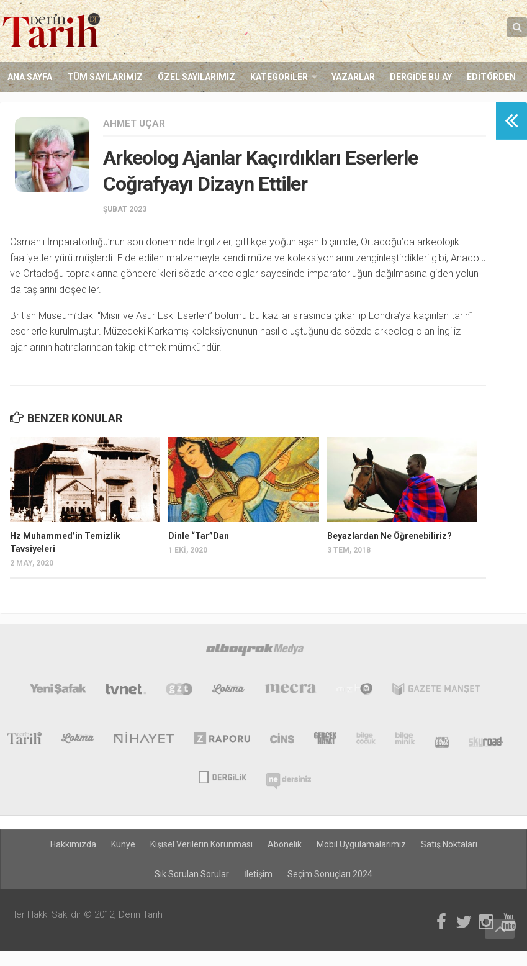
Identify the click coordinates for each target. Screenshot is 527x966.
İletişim (258, 874)
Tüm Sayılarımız (105, 77)
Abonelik (285, 844)
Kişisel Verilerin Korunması (201, 844)
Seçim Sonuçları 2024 (329, 874)
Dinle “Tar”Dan (198, 536)
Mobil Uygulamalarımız (361, 844)
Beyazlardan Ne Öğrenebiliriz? (389, 536)
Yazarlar (353, 77)
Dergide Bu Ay (421, 77)
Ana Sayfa (29, 77)
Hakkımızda (73, 844)
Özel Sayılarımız (196, 77)
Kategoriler (279, 77)
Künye (123, 844)
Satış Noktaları (449, 844)
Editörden (491, 77)
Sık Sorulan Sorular (192, 874)
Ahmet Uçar (134, 123)
